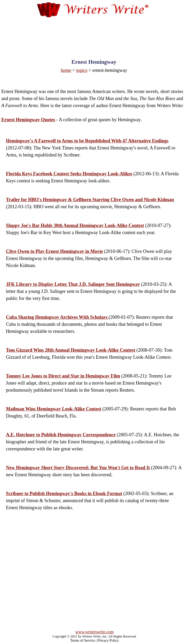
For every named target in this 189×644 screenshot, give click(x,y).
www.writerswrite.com (94, 632)
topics (81, 70)
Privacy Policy (108, 640)
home (66, 70)
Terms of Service (82, 640)
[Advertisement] (94, 33)
